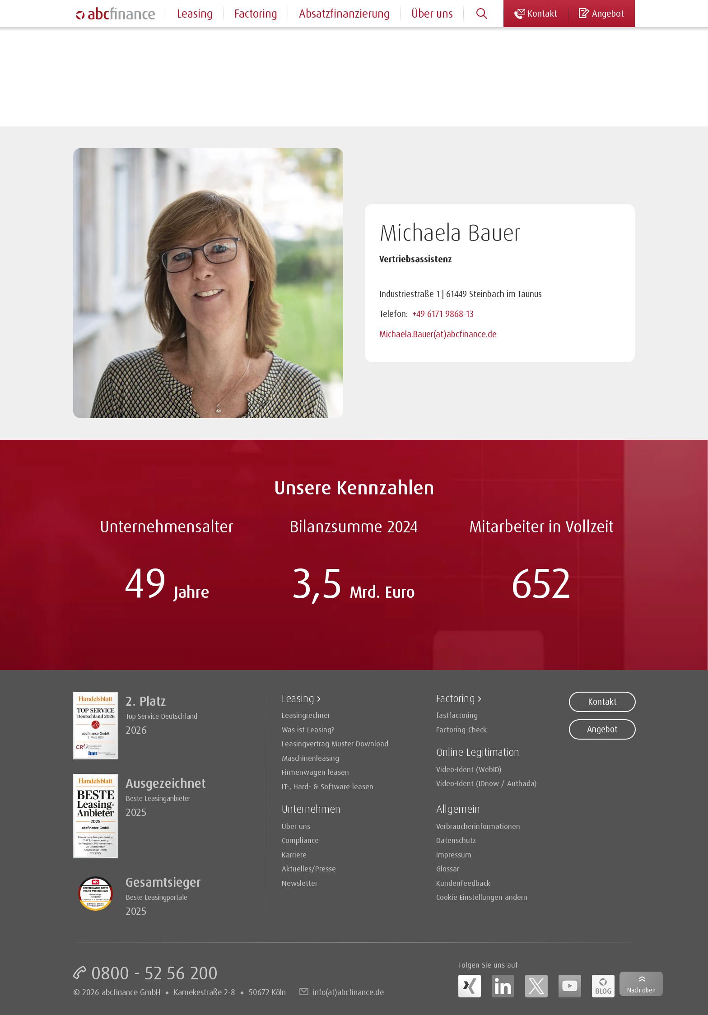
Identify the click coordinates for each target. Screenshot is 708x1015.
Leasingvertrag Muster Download (335, 743)
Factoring (255, 13)
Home (83, 40)
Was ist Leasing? (308, 729)
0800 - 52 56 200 (154, 972)
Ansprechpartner (136, 40)
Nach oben (641, 990)
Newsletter (299, 883)
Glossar (447, 868)
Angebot (602, 729)
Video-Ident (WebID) (469, 769)
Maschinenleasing (310, 758)
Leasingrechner (306, 715)
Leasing (195, 13)
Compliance (300, 840)
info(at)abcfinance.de (348, 992)
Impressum (453, 854)
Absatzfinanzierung (344, 13)
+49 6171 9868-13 (443, 313)
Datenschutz (456, 840)
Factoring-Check (461, 729)
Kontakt (602, 701)
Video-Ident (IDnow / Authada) (486, 783)
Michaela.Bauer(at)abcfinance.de (438, 334)
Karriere (294, 854)
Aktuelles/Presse (309, 868)
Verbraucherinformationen (478, 826)
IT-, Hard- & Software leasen (327, 786)
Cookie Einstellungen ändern (481, 897)
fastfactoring (457, 715)
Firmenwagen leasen (315, 772)
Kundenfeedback (463, 883)
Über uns (432, 13)
